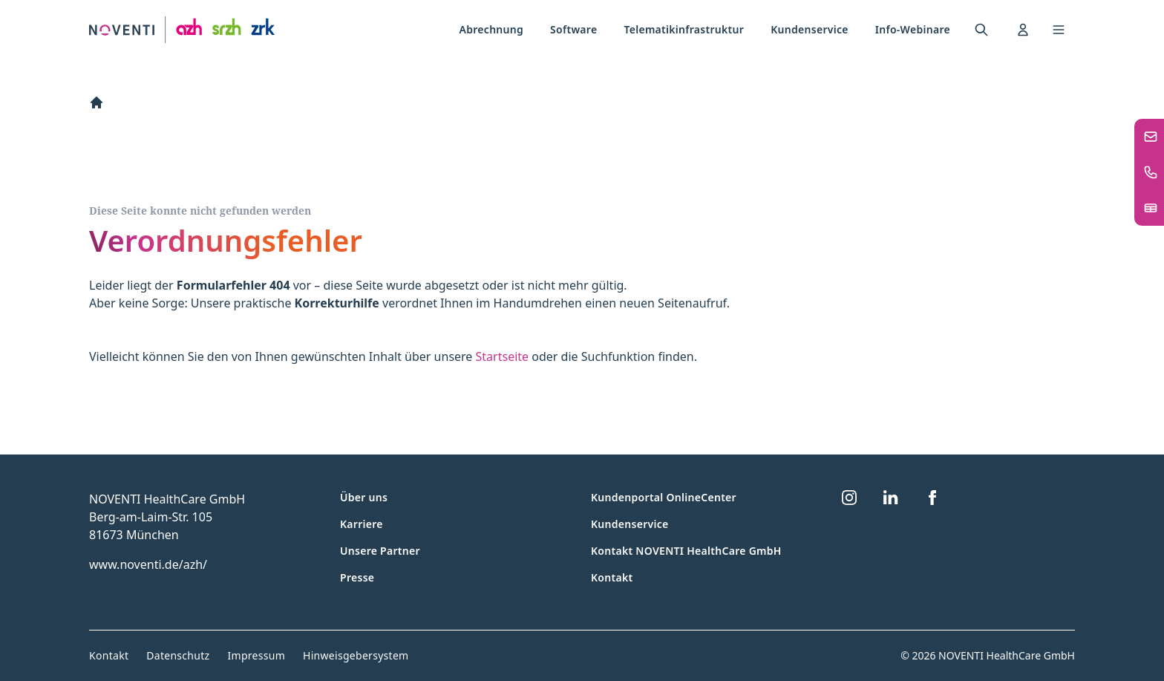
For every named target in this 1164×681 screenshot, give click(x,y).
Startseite (502, 356)
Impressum (256, 655)
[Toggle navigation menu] (1058, 29)
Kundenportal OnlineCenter (663, 497)
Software (573, 29)
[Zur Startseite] (182, 30)
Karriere (361, 524)
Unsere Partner (380, 551)
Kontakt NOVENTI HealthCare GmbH (686, 551)
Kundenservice (810, 29)
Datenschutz (177, 655)
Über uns (364, 497)
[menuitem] (492, 29)
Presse (357, 577)
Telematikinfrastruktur (684, 29)
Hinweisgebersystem (355, 655)
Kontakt (611, 577)
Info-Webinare (912, 29)
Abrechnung (492, 29)
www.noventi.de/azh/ (148, 564)
